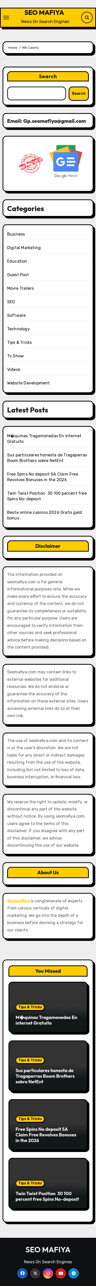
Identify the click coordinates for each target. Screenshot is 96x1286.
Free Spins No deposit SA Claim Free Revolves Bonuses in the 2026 (46, 1134)
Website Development (28, 383)
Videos (13, 369)
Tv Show (15, 356)
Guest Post (18, 274)
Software (16, 315)
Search (48, 76)
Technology (18, 328)
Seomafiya (18, 901)
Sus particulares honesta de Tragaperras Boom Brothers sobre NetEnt (45, 1075)
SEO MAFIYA (44, 12)
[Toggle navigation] (6, 17)
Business (16, 234)
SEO (11, 301)
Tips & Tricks (19, 342)
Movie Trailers (20, 288)
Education (17, 261)
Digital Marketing (24, 247)
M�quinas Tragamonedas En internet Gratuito (46, 1020)
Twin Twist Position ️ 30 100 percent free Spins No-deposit (47, 1196)
